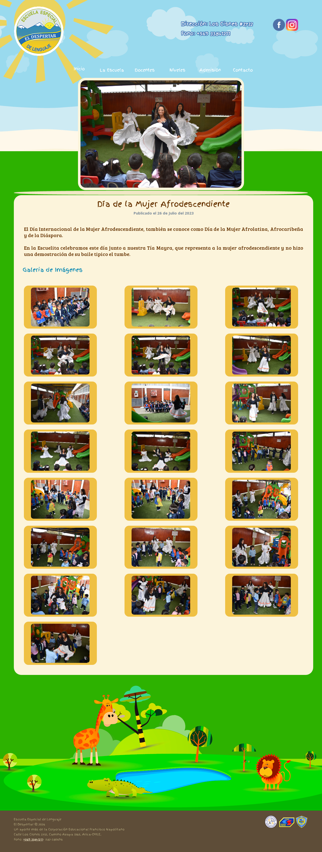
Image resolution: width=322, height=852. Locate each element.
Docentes (145, 70)
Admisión (210, 70)
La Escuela (112, 70)
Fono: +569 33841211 (205, 33)
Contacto (243, 70)
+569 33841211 (33, 839)
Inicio (79, 69)
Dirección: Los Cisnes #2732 (217, 24)
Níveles (177, 70)
